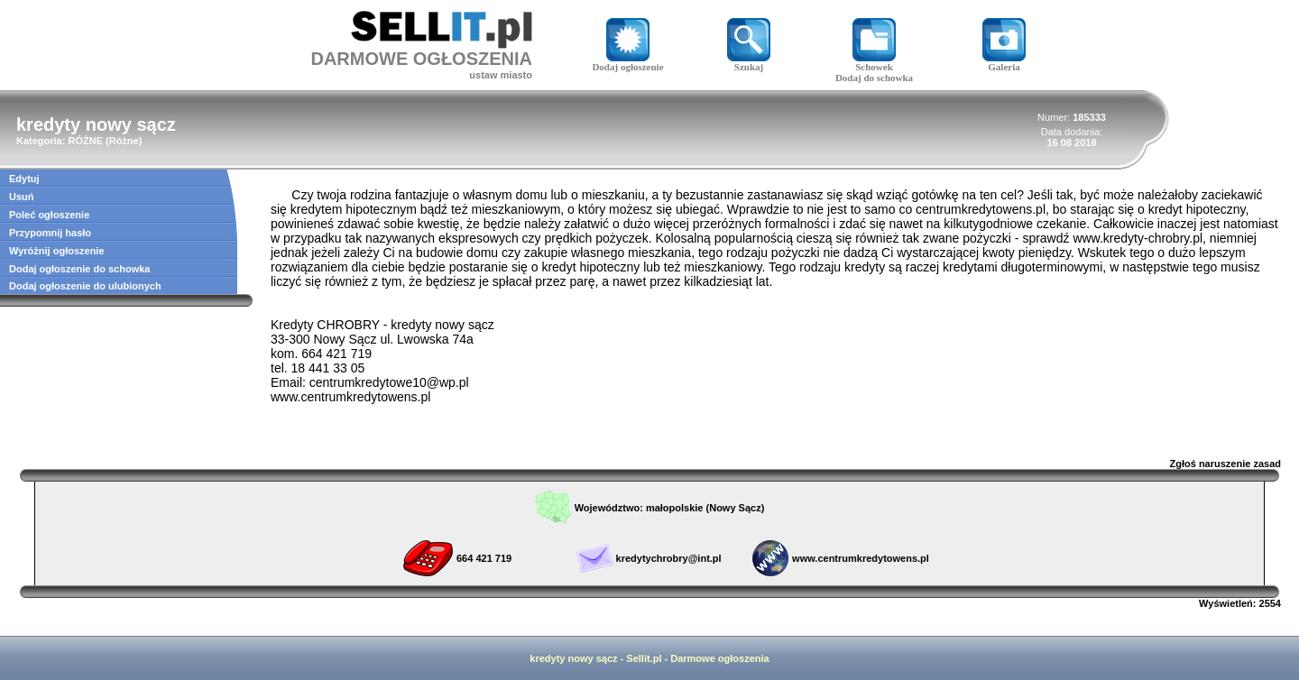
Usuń (21, 196)
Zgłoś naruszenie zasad (1225, 463)
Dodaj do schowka (874, 77)
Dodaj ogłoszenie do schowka (79, 268)
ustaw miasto (500, 74)
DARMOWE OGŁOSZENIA (421, 59)
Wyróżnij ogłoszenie (57, 250)
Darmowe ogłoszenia (719, 658)
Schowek (874, 62)
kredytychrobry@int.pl (669, 558)
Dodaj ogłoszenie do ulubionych (85, 285)
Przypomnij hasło (50, 232)
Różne (124, 140)
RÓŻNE (85, 140)
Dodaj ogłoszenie (627, 62)
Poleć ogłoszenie (49, 214)
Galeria (1004, 62)
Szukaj (748, 62)
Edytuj (24, 178)
